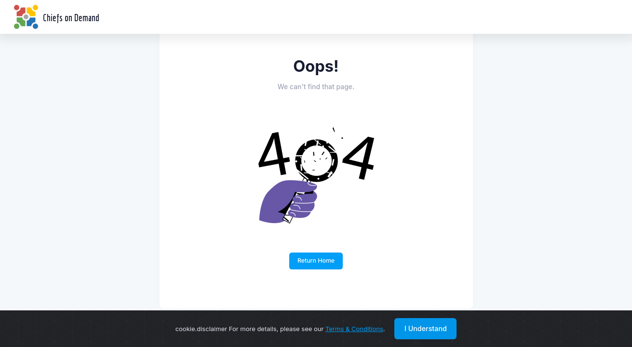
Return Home (316, 260)
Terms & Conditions (354, 329)
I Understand (425, 328)
